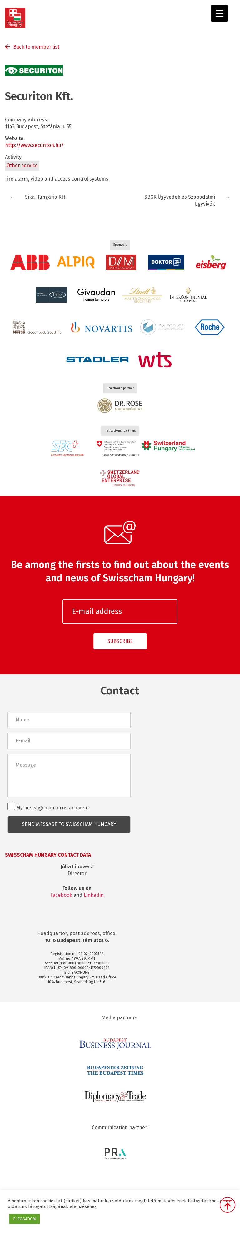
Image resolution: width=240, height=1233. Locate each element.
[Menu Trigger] (219, 13)
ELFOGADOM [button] (24, 1218)
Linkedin (94, 895)
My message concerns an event (48, 807)
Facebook (61, 895)
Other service (22, 165)
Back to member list (36, 47)
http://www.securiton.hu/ (34, 145)
